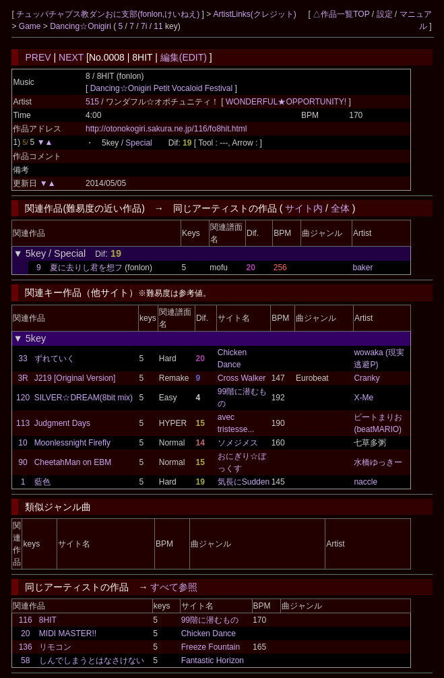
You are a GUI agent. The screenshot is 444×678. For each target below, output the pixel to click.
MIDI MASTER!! (67, 633)
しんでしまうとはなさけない (91, 660)
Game (31, 26)
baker (362, 267)
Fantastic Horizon (212, 660)
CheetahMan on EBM (73, 462)
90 (22, 462)
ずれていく (54, 358)
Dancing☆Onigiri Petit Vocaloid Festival (161, 88)
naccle (365, 482)
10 (22, 443)
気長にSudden (243, 482)
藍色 (42, 482)
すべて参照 (173, 587)
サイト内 (304, 208)
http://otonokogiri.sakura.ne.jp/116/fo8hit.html (166, 128)
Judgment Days (62, 423)
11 (158, 26)
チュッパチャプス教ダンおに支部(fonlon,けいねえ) (108, 14)
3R (23, 378)
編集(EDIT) (183, 57)
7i (144, 26)
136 (25, 647)
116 (25, 620)
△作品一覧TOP (341, 14)
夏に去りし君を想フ (86, 267)
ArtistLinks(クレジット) (255, 14)
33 (22, 358)
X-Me (363, 397)
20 (25, 633)
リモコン (55, 647)
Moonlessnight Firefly (72, 443)
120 (23, 397)
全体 (340, 208)
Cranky (366, 378)
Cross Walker (242, 378)
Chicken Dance (208, 633)
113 (23, 423)
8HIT (48, 620)
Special (138, 143)
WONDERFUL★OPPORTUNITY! (287, 101)
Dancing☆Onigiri (81, 26)
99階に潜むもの (210, 620)
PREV (38, 57)
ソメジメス (238, 443)
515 (92, 101)
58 (25, 660)
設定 (385, 14)
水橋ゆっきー (378, 462)
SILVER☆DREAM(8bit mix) (83, 397)
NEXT (71, 57)
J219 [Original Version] (75, 378)
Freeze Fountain (210, 647)
